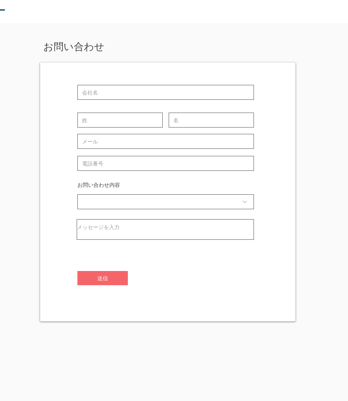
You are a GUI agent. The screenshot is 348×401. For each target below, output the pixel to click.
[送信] (102, 278)
